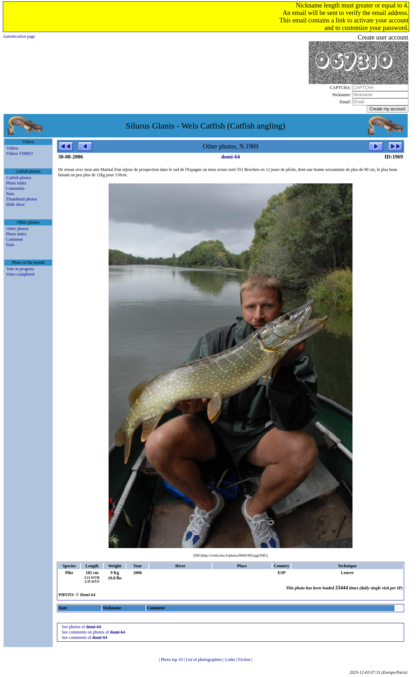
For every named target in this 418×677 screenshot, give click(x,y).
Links (230, 659)
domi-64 (230, 157)
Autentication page (19, 36)
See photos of (81, 626)
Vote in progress (20, 268)
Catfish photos (18, 177)
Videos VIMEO (19, 153)
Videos (12, 148)
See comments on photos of (93, 632)
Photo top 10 (172, 659)
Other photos (17, 228)
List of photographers (204, 659)
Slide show (15, 204)
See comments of (84, 637)
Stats (10, 193)
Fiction (244, 659)
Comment (14, 239)
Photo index (16, 183)
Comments (15, 188)
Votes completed (20, 274)
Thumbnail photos (21, 199)
